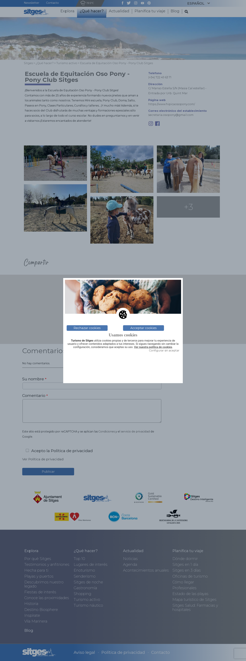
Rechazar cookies (87, 328)
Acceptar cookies (143, 328)
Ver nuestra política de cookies (153, 347)
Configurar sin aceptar (164, 350)
